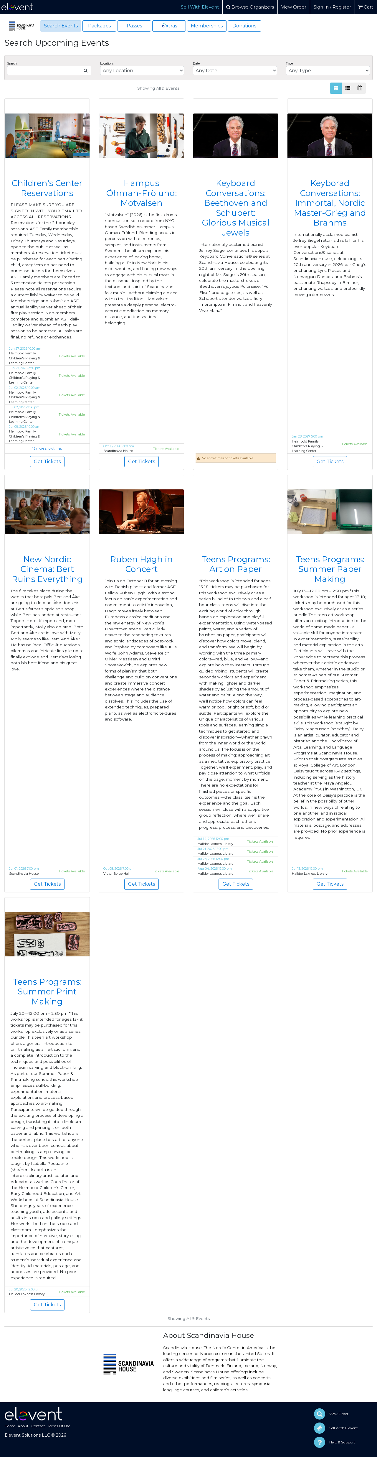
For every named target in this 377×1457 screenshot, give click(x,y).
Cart (365, 7)
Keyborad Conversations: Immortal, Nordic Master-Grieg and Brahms (330, 203)
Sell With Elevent (200, 7)
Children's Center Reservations (47, 188)
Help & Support (342, 1442)
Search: (12, 63)
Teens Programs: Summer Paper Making (330, 569)
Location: (106, 63)
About (23, 1426)
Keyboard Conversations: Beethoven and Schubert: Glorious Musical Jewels (235, 208)
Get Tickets (47, 461)
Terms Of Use (59, 1426)
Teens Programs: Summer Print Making (47, 992)
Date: (196, 63)
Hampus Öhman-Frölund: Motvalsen (141, 193)
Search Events (61, 26)
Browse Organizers (250, 7)
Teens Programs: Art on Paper (235, 564)
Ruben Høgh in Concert (141, 564)
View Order (293, 7)
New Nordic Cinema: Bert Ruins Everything (47, 569)
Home (10, 1426)
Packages (99, 26)
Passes (134, 26)
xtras (169, 25)
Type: (289, 63)
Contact (38, 1426)
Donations (244, 26)
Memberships (207, 26)
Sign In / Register (332, 7)
